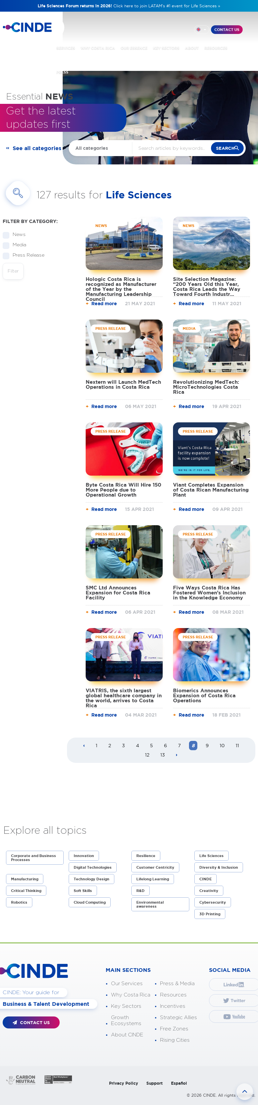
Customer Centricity (155, 867)
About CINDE (127, 1034)
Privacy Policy (123, 1083)
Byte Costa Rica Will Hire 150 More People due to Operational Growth (123, 490)
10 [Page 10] (222, 746)
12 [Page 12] (147, 755)
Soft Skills (83, 891)
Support (154, 1083)
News (17, 235)
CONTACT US (226, 30)
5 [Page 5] (151, 746)
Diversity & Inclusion (218, 867)
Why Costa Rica (130, 995)
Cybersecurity (212, 902)
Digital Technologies (93, 867)
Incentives (172, 1006)
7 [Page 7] (179, 746)
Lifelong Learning (152, 879)
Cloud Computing (90, 902)
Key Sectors (126, 1006)
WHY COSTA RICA (98, 48)
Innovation (84, 856)
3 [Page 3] (123, 746)
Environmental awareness (150, 904)
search (225, 148)
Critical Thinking (26, 891)
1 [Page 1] (96, 746)
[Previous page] (84, 746)
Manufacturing (24, 879)
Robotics (19, 902)
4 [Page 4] (137, 746)
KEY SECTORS (166, 48)
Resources (173, 995)
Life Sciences (211, 856)
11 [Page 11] (237, 746)
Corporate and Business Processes (33, 858)
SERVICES (65, 48)
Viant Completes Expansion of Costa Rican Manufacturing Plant (211, 490)
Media (17, 245)
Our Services (127, 983)
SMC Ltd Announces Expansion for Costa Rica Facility (118, 592)
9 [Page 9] (207, 746)
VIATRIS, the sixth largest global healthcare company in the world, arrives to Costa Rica (124, 698)
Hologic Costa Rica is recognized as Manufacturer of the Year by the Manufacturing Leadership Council (121, 289)
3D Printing (209, 914)
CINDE (205, 879)
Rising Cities (175, 1040)
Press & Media (177, 983)
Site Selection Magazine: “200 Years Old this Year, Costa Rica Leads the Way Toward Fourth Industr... (206, 286)
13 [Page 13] (162, 755)
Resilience (145, 856)
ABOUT (192, 48)
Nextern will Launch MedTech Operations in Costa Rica (123, 384)
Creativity (208, 891)
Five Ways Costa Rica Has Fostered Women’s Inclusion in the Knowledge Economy (209, 592)
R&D (140, 891)
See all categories (37, 148)
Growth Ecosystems (126, 1020)
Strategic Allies (178, 1017)
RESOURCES (215, 48)
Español (179, 1083)
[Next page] (176, 755)
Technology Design (91, 879)
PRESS (62, 72)
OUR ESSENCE (134, 48)
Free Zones (174, 1028)
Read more (104, 303)
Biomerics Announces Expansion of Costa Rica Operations (204, 695)
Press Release (26, 255)
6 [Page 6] (165, 746)
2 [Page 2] (109, 746)
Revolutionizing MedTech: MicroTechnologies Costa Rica (206, 387)
